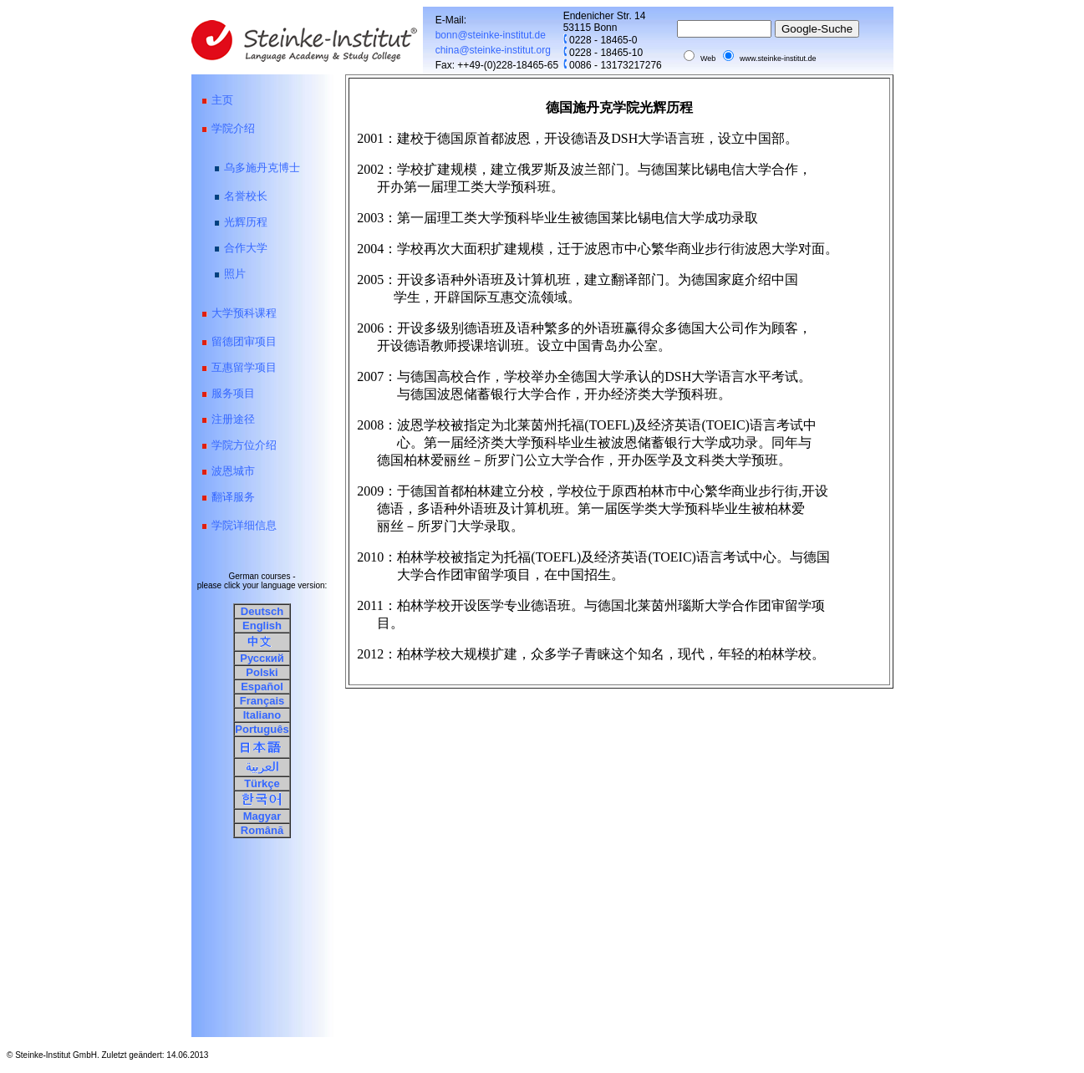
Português (261, 729)
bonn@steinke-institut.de (484, 35)
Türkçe (262, 783)
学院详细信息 (244, 525)
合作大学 (245, 248)
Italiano (262, 715)
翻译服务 (233, 497)
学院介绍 (233, 128)
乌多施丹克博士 (262, 167)
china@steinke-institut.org (493, 50)
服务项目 (233, 393)
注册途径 (233, 419)
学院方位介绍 (244, 445)
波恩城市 (233, 471)
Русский (262, 658)
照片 (235, 273)
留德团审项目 (244, 341)
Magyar (262, 816)
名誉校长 (245, 196)
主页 (222, 100)
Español (262, 686)
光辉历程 (245, 222)
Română (262, 830)
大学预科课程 (244, 313)
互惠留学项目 (244, 367)
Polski (261, 672)
